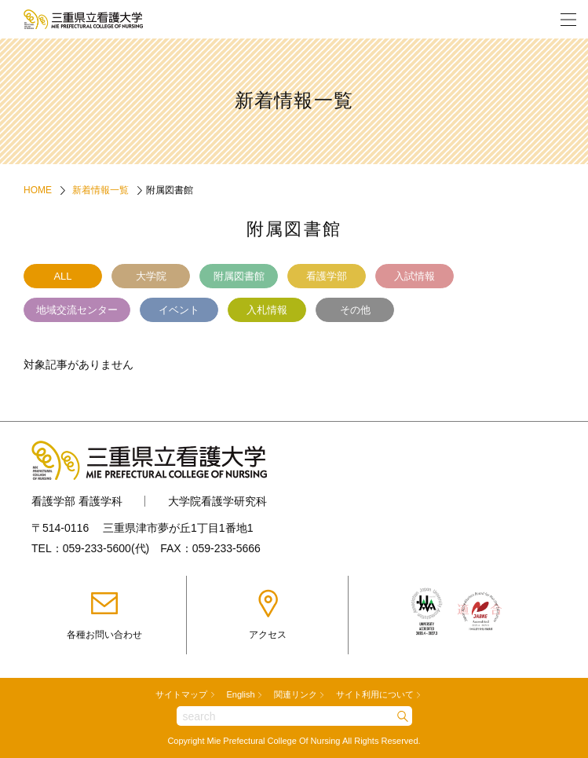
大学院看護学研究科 (217, 501)
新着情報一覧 (100, 190)
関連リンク (295, 694)
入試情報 (414, 276)
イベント (179, 310)
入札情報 (267, 310)
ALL (62, 276)
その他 (355, 310)
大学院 (151, 276)
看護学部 (326, 276)
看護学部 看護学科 (76, 501)
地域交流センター (77, 310)
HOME (38, 190)
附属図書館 (239, 276)
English (240, 694)
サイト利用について (375, 694)
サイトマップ (181, 694)
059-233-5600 (97, 548)
